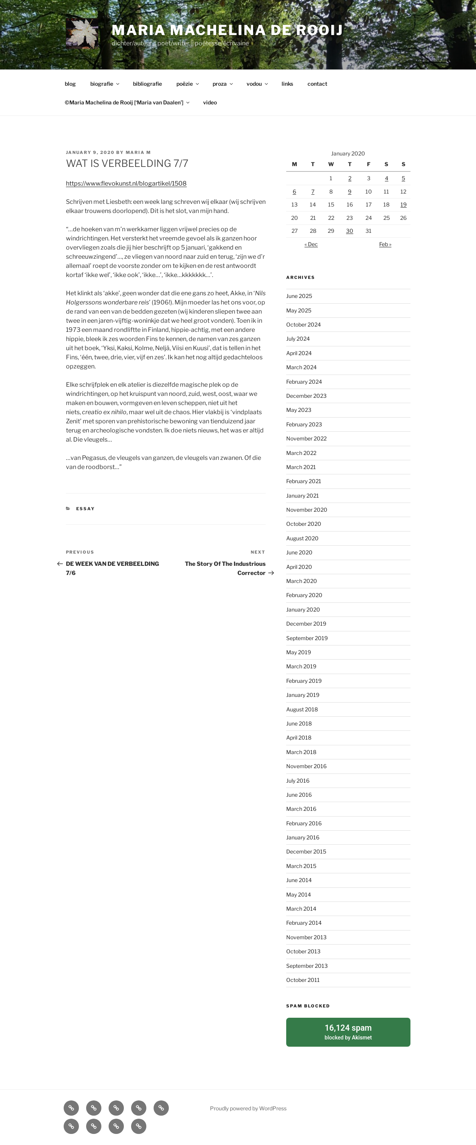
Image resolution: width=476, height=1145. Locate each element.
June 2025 (299, 296)
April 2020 (299, 567)
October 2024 (303, 324)
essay (85, 508)
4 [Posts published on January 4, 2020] (386, 178)
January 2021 (302, 495)
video (210, 102)
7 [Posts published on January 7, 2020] (312, 191)
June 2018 (299, 723)
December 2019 (306, 623)
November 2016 (306, 766)
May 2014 (298, 894)
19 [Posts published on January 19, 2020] (404, 204)
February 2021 (303, 481)
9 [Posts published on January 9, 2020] (349, 191)
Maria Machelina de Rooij (227, 30)
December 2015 (306, 851)
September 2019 (307, 638)
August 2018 (302, 709)
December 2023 (306, 395)
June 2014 (299, 880)
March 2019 (301, 666)
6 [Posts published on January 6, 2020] (294, 191)
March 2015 (301, 866)
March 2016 (301, 809)
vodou (258, 83)
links (287, 83)
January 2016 (302, 837)
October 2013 (303, 951)
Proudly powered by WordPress (248, 1108)
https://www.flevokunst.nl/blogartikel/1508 (126, 183)
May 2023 (298, 410)
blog (70, 83)
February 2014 (304, 922)
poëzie (188, 83)
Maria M (139, 152)
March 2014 (301, 908)
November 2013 (306, 937)
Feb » (385, 244)
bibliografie (147, 83)
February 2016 (304, 823)
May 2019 (298, 652)
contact (317, 83)
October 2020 (303, 523)
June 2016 (299, 794)
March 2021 (301, 467)
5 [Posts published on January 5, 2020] (403, 178)
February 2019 (304, 680)
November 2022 (306, 438)
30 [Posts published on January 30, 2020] (349, 230)
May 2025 (298, 310)
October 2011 (303, 980)
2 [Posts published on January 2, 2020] (349, 178)
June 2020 (299, 552)
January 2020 (303, 609)
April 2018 (298, 737)
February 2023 (304, 424)
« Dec (311, 244)
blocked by (348, 1031)
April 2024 (299, 353)
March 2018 (301, 752)
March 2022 (301, 453)
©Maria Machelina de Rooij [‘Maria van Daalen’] (128, 102)
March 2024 (301, 367)
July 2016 (297, 780)
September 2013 (307, 965)
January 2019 (302, 695)
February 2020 (304, 595)
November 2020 (306, 509)
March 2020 (301, 581)
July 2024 (298, 338)
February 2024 (304, 381)
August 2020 (302, 538)
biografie (105, 83)
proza (223, 83)
